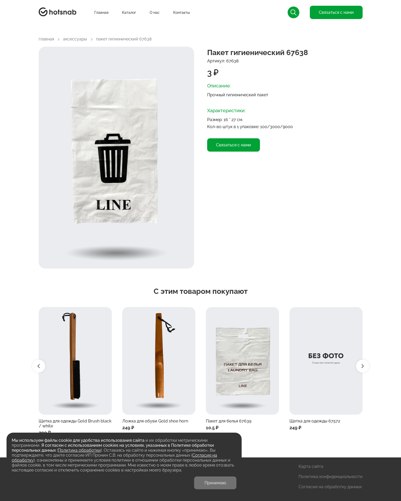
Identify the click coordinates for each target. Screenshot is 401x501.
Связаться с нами (336, 12)
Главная (101, 12)
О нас (155, 12)
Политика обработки (79, 450)
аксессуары (75, 39)
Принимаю (215, 482)
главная (46, 39)
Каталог (129, 12)
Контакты (181, 12)
